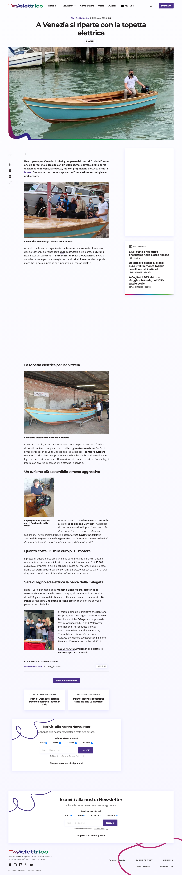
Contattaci (143, 867)
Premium (166, 6)
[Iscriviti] (85, 750)
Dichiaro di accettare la (66, 756)
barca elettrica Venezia (36, 662)
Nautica (90, 42)
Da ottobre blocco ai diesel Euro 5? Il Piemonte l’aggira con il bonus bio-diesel (146, 267)
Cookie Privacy (144, 861)
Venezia (54, 662)
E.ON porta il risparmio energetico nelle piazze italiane (149, 254)
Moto (57, 743)
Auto (44, 743)
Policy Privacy (117, 861)
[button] (151, 6)
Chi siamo (168, 861)
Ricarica (72, 743)
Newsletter (167, 867)
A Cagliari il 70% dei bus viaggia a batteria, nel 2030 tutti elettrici (146, 281)
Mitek (27, 173)
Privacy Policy (74, 757)
